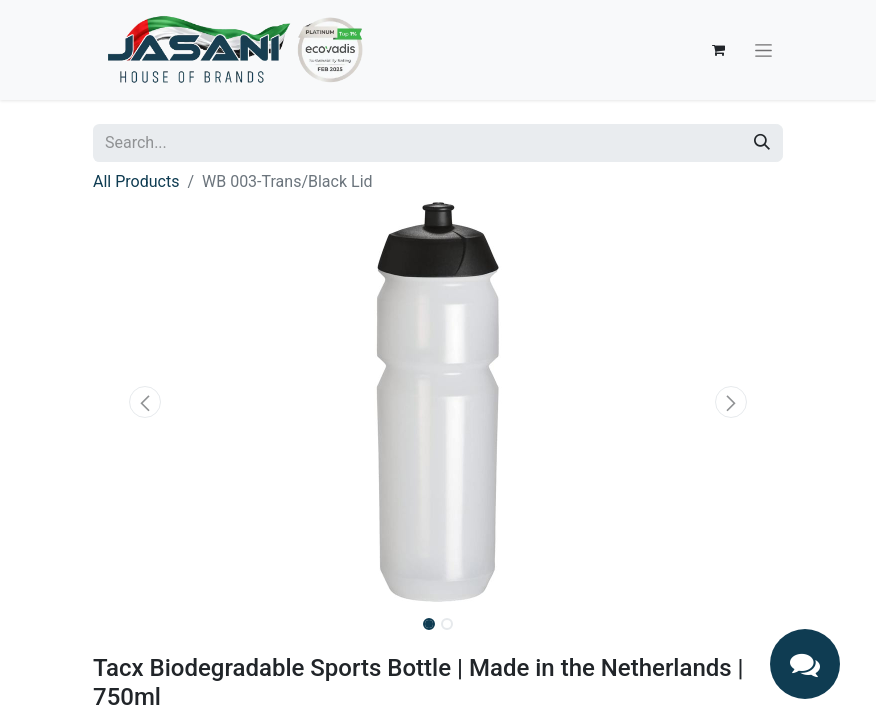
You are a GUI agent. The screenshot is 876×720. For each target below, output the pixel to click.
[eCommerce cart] (718, 50)
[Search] (762, 143)
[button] (145, 402)
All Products (136, 181)
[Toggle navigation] (763, 50)
